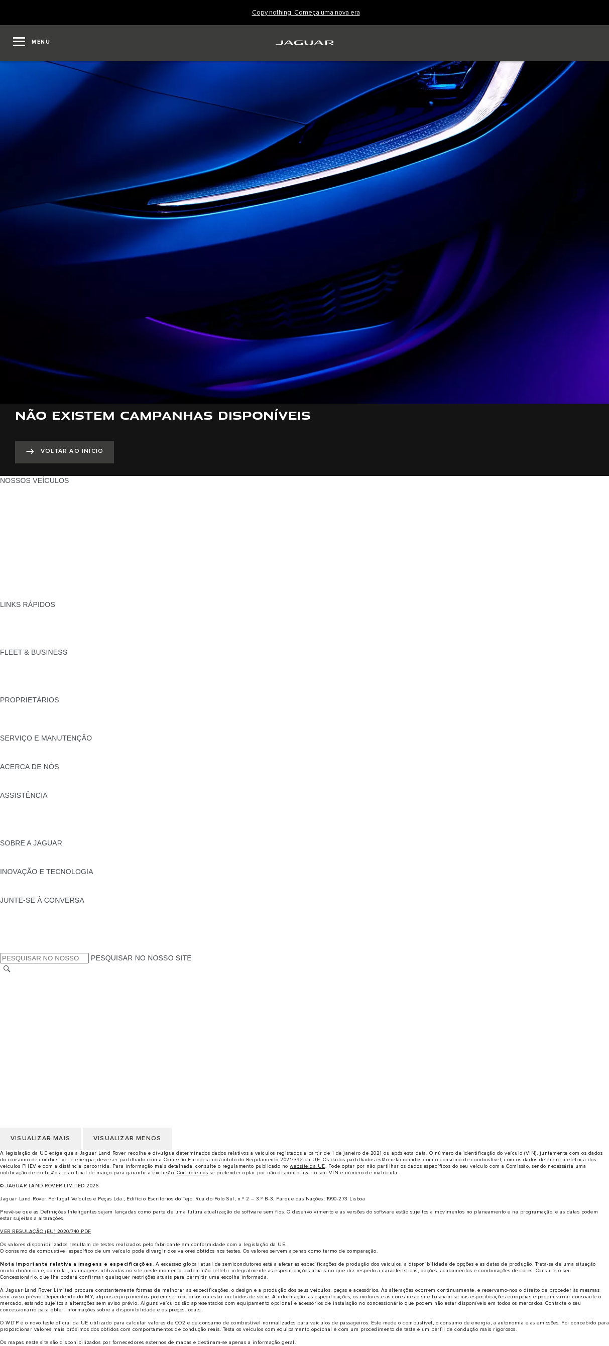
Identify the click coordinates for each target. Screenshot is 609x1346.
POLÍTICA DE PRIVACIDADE (47, 1008)
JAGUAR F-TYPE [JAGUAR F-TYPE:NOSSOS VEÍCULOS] (28, 519)
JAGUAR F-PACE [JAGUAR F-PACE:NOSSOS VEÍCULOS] (28, 490)
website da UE (307, 1166)
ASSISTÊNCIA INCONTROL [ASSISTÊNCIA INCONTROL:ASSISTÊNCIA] (45, 833)
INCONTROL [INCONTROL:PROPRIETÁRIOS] (21, 719)
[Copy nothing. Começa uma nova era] (306, 13)
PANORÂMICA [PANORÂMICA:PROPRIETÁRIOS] (24, 709)
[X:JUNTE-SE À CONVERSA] (7, 948)
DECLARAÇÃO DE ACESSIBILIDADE (61, 1046)
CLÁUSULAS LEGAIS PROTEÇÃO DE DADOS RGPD (87, 1027)
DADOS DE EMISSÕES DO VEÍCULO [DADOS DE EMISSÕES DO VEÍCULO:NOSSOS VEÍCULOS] (62, 585)
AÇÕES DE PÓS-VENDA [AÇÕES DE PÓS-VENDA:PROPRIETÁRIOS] (40, 728)
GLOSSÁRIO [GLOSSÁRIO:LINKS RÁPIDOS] (21, 633)
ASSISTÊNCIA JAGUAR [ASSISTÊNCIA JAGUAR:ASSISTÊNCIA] (39, 805)
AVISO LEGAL (23, 999)
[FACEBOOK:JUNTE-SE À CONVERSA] (24, 938)
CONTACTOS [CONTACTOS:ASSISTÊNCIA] (22, 814)
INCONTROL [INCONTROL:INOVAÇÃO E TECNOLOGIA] (21, 881)
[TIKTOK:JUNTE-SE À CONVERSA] (17, 919)
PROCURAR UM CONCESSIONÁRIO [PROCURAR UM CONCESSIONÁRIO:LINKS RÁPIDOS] (61, 624)
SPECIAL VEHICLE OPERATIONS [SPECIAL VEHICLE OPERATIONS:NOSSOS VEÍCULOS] (55, 576)
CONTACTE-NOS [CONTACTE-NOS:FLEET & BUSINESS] (28, 690)
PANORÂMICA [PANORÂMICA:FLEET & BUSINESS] (24, 662)
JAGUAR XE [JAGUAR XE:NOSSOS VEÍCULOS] (20, 528)
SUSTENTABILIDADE (35, 786)
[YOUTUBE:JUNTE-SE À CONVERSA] (21, 929)
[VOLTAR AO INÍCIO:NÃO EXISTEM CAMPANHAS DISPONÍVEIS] (64, 452)
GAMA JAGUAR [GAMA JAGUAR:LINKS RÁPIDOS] (26, 614)
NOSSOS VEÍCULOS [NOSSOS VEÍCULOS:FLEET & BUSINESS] (34, 671)
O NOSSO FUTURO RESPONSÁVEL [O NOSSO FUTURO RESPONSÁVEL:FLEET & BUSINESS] (60, 681)
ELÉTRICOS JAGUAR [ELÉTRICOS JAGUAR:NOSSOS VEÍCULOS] (36, 566)
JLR (6, 776)
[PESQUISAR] (7, 969)
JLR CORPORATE (30, 1037)
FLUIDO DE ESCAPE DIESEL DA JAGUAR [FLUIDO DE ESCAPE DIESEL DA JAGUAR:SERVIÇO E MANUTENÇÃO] (70, 757)
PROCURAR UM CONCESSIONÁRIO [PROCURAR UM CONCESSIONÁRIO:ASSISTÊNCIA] (61, 824)
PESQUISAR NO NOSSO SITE (141, 958)
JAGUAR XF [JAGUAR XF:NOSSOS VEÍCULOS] (20, 538)
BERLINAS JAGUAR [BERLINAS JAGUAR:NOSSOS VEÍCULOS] (33, 547)
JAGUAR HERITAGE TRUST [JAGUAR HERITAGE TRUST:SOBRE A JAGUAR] (46, 862)
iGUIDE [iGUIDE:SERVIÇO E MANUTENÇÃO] (12, 748)
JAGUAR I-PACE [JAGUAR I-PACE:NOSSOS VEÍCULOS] (27, 509)
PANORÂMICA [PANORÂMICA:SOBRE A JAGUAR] (24, 852)
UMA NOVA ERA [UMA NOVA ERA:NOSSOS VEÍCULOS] (27, 595)
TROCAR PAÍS (24, 979)
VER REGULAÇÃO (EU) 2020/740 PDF (45, 1231)
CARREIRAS (21, 989)
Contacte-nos (192, 1172)
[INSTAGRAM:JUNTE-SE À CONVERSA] (25, 910)
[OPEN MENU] (31, 43)
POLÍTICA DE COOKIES (39, 1018)
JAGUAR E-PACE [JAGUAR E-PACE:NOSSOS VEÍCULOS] (28, 500)
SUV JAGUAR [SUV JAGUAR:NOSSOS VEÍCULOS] (23, 557)
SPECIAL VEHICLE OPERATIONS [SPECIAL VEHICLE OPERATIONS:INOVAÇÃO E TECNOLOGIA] (55, 891)
